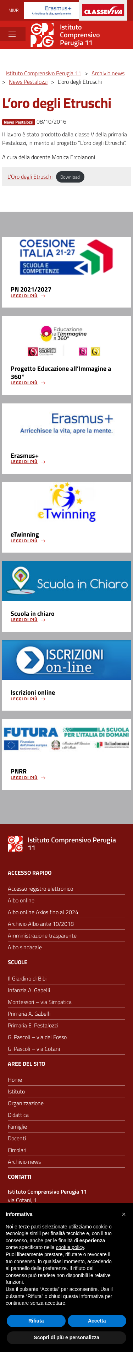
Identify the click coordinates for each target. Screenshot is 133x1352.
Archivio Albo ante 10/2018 (41, 923)
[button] (123, 1214)
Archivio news (24, 1161)
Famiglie (17, 1126)
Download (70, 176)
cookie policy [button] (70, 1247)
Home (15, 1079)
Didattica (18, 1115)
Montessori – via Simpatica (40, 1002)
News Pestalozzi (18, 122)
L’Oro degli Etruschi (29, 176)
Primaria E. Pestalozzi (33, 1025)
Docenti (17, 1138)
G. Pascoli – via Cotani (34, 1048)
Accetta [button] (97, 1321)
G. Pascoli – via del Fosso (37, 1037)
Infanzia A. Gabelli (29, 990)
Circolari (17, 1150)
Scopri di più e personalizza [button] (66, 1337)
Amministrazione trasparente (42, 935)
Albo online (21, 900)
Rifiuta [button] (36, 1321)
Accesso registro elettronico (40, 888)
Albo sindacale (25, 947)
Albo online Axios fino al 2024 (43, 912)
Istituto (16, 1091)
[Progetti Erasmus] (51, 10)
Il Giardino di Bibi (27, 978)
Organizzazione (26, 1103)
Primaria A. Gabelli (29, 1013)
